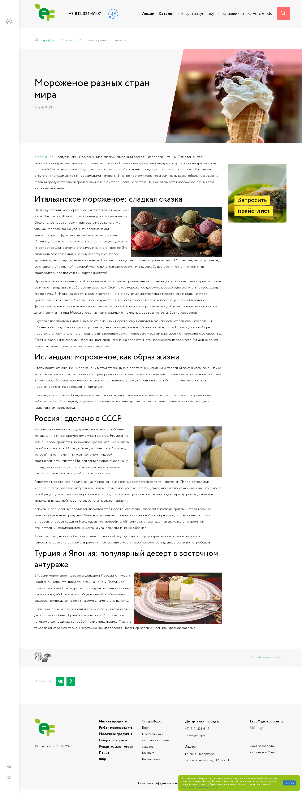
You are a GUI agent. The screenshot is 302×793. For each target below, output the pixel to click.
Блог (145, 727)
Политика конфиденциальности (160, 783)
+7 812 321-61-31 (85, 14)
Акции (148, 14)
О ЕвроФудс (151, 721)
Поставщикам (231, 14)
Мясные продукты (113, 721)
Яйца (103, 759)
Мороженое (43, 156)
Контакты (149, 753)
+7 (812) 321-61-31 (198, 728)
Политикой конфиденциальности (200, 787)
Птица (104, 753)
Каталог (166, 14)
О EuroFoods (260, 14)
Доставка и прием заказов (155, 743)
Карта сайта (151, 759)
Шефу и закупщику (196, 14)
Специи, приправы (113, 740)
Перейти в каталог (268, 657)
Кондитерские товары (116, 746)
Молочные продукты (115, 734)
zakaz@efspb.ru (196, 735)
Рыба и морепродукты (116, 727)
